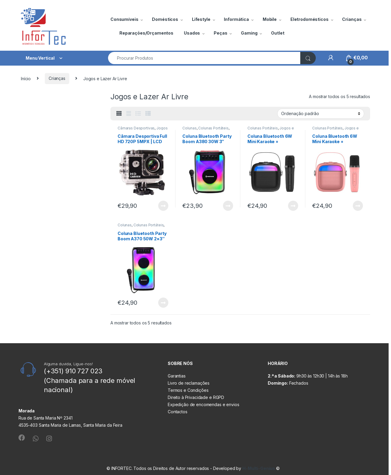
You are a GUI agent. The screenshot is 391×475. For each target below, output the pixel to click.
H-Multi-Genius (259, 468)
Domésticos (165, 19)
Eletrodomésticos (309, 19)
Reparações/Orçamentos (146, 32)
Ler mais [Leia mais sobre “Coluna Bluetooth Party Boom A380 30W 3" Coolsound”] (228, 206)
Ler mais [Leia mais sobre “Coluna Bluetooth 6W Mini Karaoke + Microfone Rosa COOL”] (358, 206)
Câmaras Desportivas (136, 128)
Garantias (177, 375)
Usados (192, 32)
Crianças (351, 19)
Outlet (277, 32)
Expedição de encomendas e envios (203, 404)
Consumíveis (124, 19)
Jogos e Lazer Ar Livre (142, 130)
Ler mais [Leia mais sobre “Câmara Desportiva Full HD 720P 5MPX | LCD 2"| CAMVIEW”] (163, 206)
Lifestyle (201, 19)
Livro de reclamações (189, 383)
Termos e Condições (188, 390)
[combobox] (204, 58)
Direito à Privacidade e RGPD (196, 397)
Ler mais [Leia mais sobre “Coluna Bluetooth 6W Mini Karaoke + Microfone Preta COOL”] (293, 206)
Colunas (189, 128)
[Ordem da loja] (320, 114)
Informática (236, 19)
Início (26, 78)
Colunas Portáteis (213, 128)
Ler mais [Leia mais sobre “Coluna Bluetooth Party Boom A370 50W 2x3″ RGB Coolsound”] (163, 303)
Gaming (249, 32)
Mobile (270, 19)
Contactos (177, 411)
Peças (220, 32)
